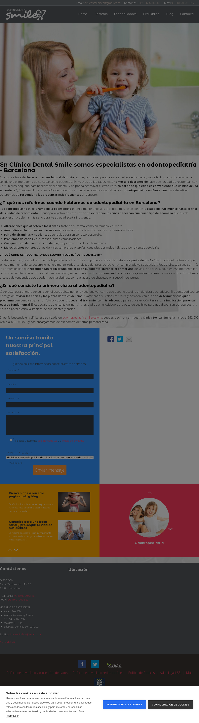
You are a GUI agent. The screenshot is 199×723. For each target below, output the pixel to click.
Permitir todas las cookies (124, 704)
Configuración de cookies (170, 704)
